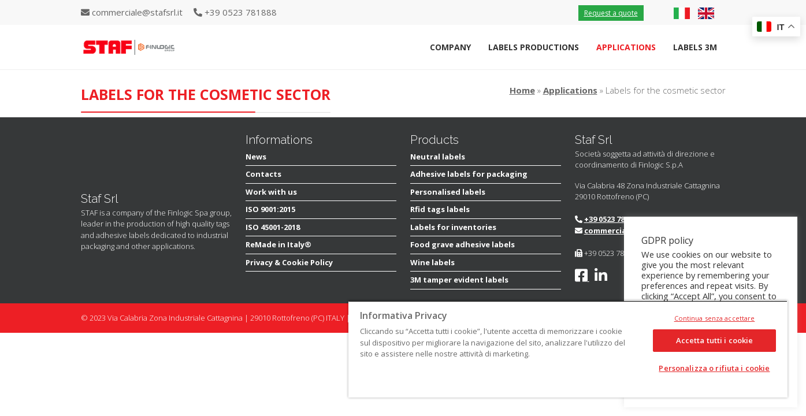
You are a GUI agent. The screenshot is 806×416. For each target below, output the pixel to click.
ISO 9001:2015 (270, 209)
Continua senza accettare (714, 318)
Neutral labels (437, 156)
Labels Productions (533, 47)
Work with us (271, 192)
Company (450, 47)
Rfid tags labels (440, 209)
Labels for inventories (453, 227)
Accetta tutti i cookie (714, 340)
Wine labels (432, 262)
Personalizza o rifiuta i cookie (714, 368)
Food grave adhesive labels (462, 244)
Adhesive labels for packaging (469, 174)
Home (522, 90)
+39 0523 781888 (612, 219)
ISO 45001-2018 (273, 227)
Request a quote (611, 13)
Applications (626, 47)
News (256, 156)
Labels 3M (695, 47)
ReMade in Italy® (278, 244)
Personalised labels (447, 192)
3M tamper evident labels (459, 279)
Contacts (263, 174)
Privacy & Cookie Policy (289, 262)
